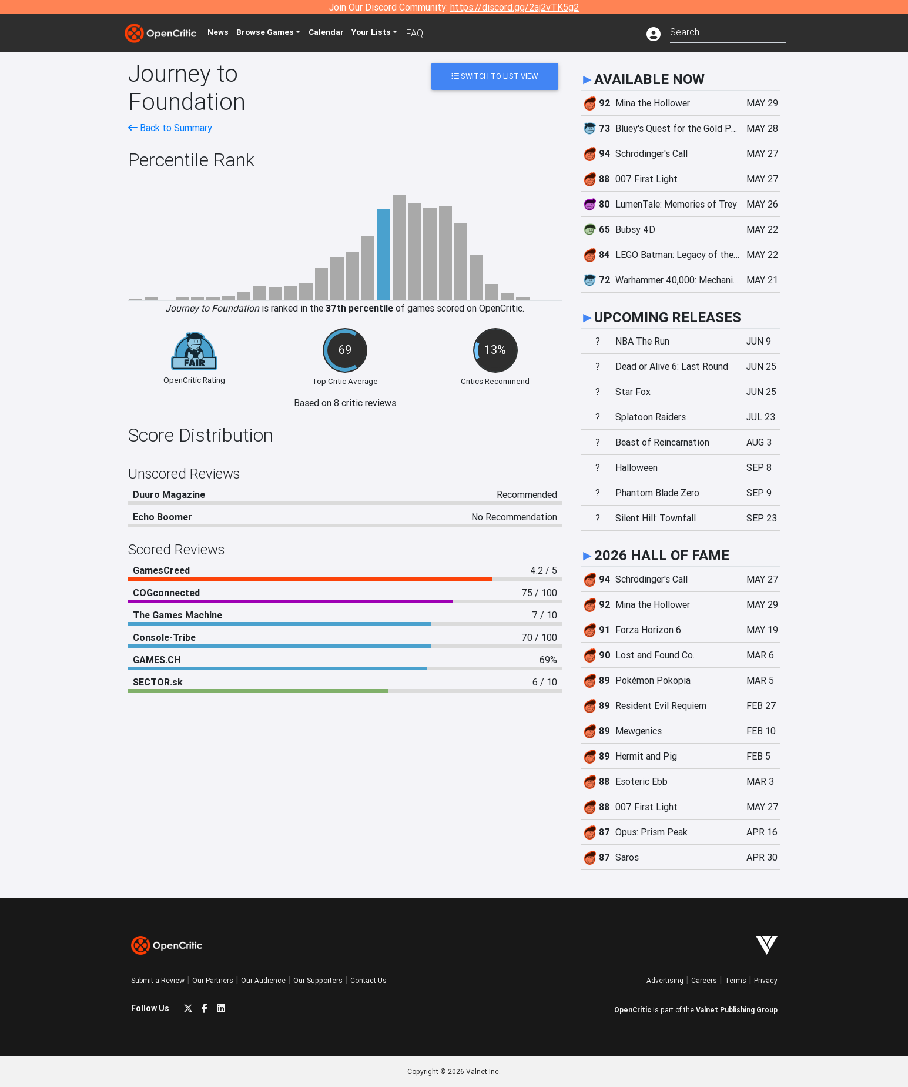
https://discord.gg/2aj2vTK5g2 (514, 7)
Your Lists (394, 33)
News (227, 33)
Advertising (664, 980)
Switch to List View (494, 76)
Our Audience (263, 980)
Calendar (347, 33)
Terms (735, 980)
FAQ (438, 33)
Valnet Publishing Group (737, 1009)
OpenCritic (632, 1009)
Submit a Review (158, 980)
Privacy (766, 980)
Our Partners (212, 980)
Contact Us (368, 980)
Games (280, 33)
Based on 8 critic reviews (345, 403)
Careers (704, 980)
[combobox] (728, 31)
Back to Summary (170, 127)
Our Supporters (318, 980)
